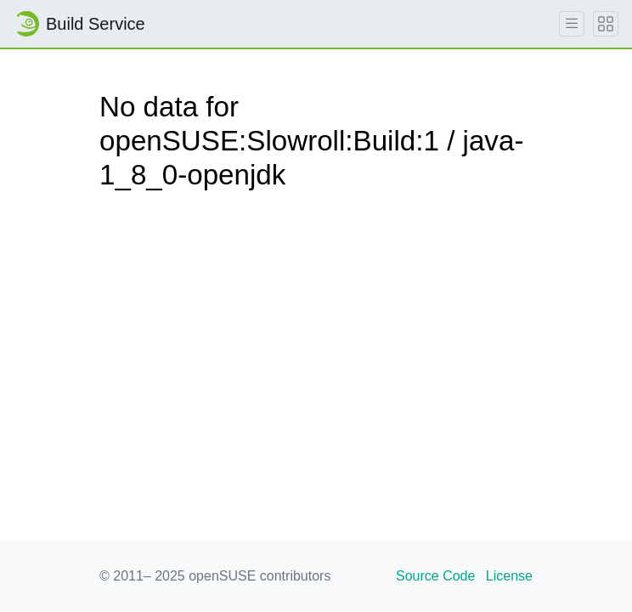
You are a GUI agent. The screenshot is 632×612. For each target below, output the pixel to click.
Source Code (435, 576)
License (509, 576)
